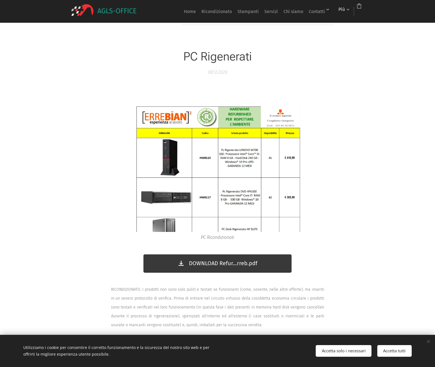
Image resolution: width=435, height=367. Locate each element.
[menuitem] (176, 11)
